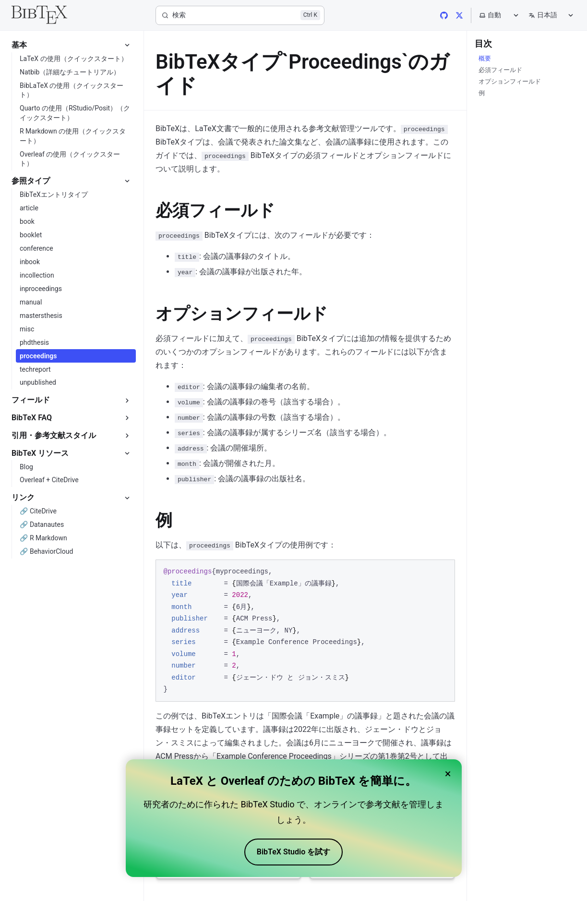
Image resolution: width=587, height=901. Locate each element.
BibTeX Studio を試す (293, 851)
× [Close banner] (448, 773)
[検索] (240, 15)
